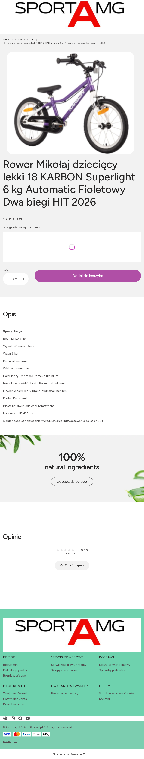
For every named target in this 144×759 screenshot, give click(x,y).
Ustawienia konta (15, 699)
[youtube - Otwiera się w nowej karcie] (28, 718)
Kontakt (104, 699)
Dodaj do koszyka (87, 276)
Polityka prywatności (17, 670)
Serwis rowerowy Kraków (68, 664)
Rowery (21, 39)
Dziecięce (34, 39)
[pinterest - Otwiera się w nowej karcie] (5, 718)
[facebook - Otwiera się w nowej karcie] (20, 718)
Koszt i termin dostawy (114, 664)
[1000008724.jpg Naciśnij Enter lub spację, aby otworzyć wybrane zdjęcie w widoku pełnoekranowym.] (70, 103)
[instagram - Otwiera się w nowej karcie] (12, 718)
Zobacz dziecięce (72, 481)
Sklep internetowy (67, 754)
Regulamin (10, 664)
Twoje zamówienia (15, 693)
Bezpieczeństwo (14, 675)
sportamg (8, 39)
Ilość (5, 270)
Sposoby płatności (112, 670)
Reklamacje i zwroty (64, 693)
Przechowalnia (13, 704)
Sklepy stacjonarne (64, 670)
